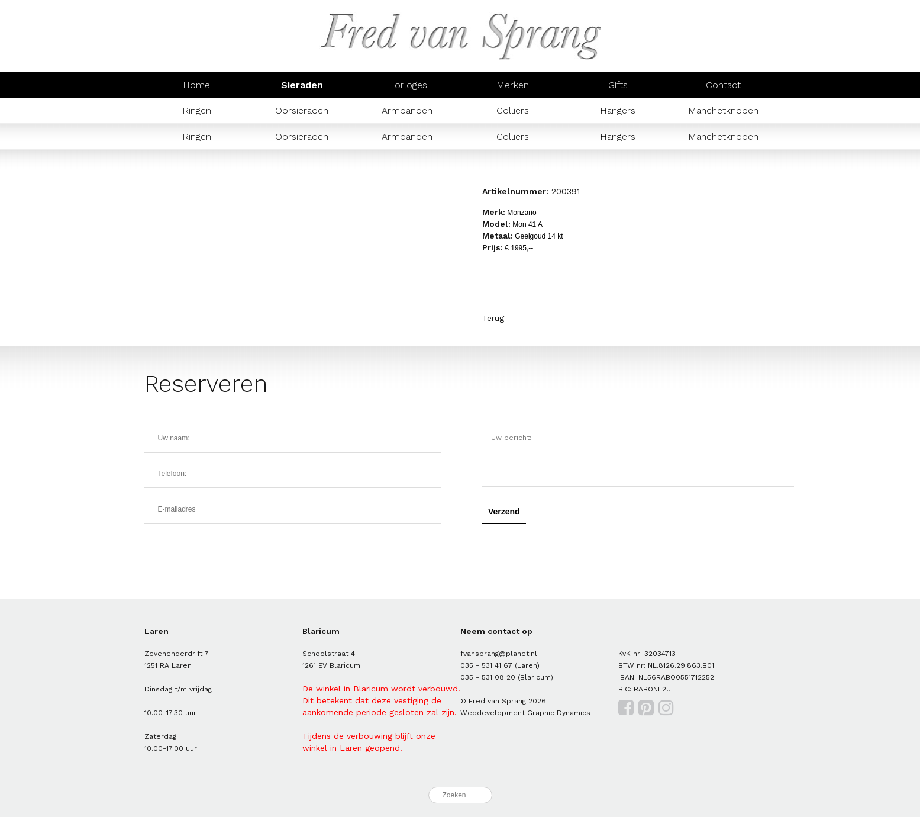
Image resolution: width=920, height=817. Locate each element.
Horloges (407, 85)
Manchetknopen (723, 110)
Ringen (196, 110)
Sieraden (302, 85)
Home (196, 85)
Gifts (618, 85)
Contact (723, 85)
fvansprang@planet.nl (498, 653)
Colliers (512, 110)
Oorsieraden (301, 110)
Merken (512, 85)
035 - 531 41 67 (486, 665)
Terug (493, 318)
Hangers (617, 110)
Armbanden (407, 110)
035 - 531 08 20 (487, 677)
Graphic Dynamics (558, 713)
